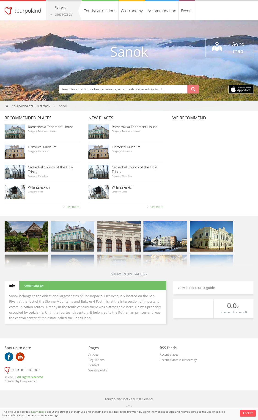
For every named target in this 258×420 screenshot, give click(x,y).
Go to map (237, 47)
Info (12, 285)
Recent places (169, 354)
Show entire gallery (129, 274)
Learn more (39, 412)
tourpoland (28, 10)
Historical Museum (42, 147)
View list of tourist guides (197, 287)
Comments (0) (34, 285)
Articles (93, 354)
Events (186, 10)
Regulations (96, 360)
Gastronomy (132, 10)
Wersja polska (97, 370)
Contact (93, 365)
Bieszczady (63, 14)
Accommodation (162, 10)
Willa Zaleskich (39, 187)
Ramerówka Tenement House (51, 126)
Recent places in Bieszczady (178, 360)
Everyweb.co (28, 381)
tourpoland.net (22, 106)
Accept (248, 413)
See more (73, 207)
